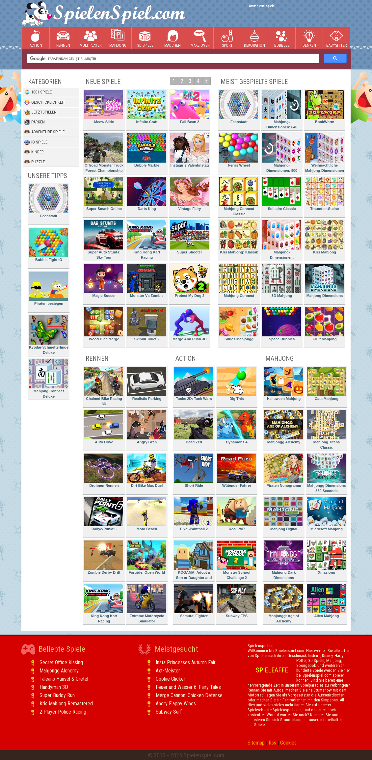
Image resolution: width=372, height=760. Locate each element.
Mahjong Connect (238, 281)
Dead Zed (193, 427)
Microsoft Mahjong (326, 514)
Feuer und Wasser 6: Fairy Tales (188, 687)
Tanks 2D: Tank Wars (193, 384)
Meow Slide (103, 107)
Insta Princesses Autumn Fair (186, 662)
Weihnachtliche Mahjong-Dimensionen (324, 152)
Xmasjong (326, 557)
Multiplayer (90, 38)
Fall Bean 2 (189, 107)
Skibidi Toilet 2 (146, 324)
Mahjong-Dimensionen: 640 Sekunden (281, 110)
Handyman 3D (54, 687)
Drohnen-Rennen (103, 470)
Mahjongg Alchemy (283, 427)
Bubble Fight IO (48, 245)
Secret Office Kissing (61, 662)
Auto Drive (103, 427)
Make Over (200, 38)
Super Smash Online (103, 194)
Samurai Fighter (193, 601)
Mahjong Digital (283, 514)
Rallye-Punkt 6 (103, 514)
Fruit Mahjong (324, 324)
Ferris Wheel (238, 150)
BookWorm (324, 107)
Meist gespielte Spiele (254, 82)
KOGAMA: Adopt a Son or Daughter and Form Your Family (193, 561)
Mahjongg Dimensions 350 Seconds (326, 473)
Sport (227, 38)
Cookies (288, 743)
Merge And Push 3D (189, 324)
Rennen (63, 38)
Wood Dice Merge (103, 324)
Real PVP (236, 514)
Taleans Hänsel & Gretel (64, 679)
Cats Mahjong (326, 384)
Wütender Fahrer (236, 470)
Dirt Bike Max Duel (146, 470)
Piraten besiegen (48, 288)
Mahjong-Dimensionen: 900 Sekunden (281, 153)
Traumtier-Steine (324, 194)
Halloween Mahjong (283, 384)
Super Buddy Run (57, 695)
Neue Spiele (103, 82)
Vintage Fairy (189, 194)
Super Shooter (189, 237)
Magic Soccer (103, 281)
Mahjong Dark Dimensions (283, 560)
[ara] (172, 59)
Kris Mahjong (324, 237)
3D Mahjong (281, 281)
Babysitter (336, 38)
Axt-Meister (168, 671)
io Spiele (35, 142)
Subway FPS (236, 601)
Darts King (146, 194)
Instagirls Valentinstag (189, 150)
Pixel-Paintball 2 (193, 514)
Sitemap (256, 743)
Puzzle (34, 162)
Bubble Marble (146, 150)
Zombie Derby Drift (103, 557)
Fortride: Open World (146, 557)
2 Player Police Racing (63, 712)
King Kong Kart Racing (146, 239)
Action (36, 38)
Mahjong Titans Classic (326, 429)
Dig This (236, 384)
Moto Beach (146, 514)
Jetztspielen (40, 112)
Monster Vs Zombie (146, 281)
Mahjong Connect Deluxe (48, 378)
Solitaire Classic (281, 194)
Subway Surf (169, 712)
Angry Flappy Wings (176, 703)
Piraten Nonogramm (283, 470)
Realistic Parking (146, 384)
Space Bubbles (281, 324)
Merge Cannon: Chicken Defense (189, 695)
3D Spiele (145, 38)
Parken (34, 122)
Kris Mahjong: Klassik (238, 237)
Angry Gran (146, 427)
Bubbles (281, 38)
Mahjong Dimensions (324, 281)
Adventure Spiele (44, 132)
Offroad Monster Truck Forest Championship (103, 152)
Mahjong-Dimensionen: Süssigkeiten (281, 240)
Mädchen (172, 38)
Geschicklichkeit (44, 102)
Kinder (34, 152)
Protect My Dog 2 (189, 281)
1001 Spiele (38, 92)
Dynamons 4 (236, 427)
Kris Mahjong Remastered (66, 703)
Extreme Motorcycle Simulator (146, 603)
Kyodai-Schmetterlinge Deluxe (48, 334)
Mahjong (117, 38)
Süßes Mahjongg (238, 324)
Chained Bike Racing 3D (103, 386)
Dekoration (254, 38)
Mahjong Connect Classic (238, 196)
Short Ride (193, 470)
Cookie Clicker (170, 679)
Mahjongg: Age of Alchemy (283, 603)
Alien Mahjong (326, 601)
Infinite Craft (146, 107)
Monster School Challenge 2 (236, 560)
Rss (272, 743)
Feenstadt (48, 201)
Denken (309, 38)
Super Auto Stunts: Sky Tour (103, 239)
